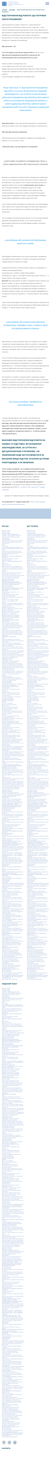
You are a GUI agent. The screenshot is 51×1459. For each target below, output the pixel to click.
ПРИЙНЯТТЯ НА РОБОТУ (7, 833)
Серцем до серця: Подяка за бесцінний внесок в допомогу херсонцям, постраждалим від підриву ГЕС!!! (13, 886)
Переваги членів (6, 777)
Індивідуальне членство (7, 658)
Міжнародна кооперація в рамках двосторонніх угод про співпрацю (10, 707)
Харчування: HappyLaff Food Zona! (10, 951)
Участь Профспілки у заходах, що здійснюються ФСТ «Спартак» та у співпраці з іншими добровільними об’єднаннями (12, 941)
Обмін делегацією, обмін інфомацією (10, 741)
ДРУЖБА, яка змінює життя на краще (10, 615)
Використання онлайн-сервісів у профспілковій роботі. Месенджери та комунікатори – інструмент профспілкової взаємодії (13, 577)
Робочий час (5, 882)
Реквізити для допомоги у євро (9, 873)
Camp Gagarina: (5, 538)
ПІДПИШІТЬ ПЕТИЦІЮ (7, 791)
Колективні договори (7, 681)
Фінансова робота (6, 948)
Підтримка (12, 9)
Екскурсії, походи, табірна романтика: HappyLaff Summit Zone (10, 618)
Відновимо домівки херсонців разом (10, 581)
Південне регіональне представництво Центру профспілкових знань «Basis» (13, 779)
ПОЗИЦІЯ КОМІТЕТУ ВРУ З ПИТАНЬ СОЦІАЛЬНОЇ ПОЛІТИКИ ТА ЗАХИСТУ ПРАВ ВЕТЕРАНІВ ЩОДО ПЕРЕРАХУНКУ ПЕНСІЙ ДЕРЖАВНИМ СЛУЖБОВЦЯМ (12, 806)
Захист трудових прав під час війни (10, 624)
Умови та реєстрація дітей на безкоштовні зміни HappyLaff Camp (12, 937)
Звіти (3, 638)
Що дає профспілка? (6, 970)
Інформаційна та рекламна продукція (10, 661)
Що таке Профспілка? (7, 971)
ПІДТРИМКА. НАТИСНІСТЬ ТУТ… (9, 796)
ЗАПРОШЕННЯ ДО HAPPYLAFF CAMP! (10, 620)
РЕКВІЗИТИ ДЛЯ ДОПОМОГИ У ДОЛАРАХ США (12, 872)
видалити (4, 571)
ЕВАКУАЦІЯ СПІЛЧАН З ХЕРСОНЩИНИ (10, 616)
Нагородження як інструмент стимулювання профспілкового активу (12, 719)
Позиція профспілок (6, 810)
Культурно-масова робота (8, 699)
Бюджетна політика (6, 560)
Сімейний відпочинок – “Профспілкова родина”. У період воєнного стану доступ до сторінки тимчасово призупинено (12, 892)
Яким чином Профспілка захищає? (10, 974)
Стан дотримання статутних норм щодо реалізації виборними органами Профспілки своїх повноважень (12, 917)
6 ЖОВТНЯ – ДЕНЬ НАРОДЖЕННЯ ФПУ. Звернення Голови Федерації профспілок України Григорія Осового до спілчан (11, 536)
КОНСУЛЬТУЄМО (6, 687)
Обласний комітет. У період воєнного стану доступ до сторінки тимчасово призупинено (12, 739)
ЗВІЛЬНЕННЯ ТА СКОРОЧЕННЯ (9, 636)
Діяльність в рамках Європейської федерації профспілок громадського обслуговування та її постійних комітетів (13, 605)
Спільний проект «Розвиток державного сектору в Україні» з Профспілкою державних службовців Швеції (12, 912)
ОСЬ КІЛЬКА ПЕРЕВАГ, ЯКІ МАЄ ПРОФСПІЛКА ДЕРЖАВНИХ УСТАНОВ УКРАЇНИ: (12, 766)
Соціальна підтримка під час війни (10, 895)
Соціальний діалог (6, 896)
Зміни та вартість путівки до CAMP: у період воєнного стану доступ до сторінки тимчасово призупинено (12, 648)
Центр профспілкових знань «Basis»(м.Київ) (12, 957)
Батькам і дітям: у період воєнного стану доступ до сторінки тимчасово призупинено (12, 551)
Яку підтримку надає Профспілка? (9, 979)
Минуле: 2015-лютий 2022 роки (9, 704)
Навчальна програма (7, 713)
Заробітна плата (6, 621)
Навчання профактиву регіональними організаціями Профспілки (11, 716)
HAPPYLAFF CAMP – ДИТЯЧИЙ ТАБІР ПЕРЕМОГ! (12, 541)
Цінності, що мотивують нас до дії (10, 958)
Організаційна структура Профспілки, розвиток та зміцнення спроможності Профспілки (13, 752)
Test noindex (5, 546)
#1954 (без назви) (6, 533)
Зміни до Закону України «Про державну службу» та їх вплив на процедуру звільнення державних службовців (12, 644)
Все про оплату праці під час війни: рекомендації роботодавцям (10, 595)
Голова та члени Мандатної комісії (10, 599)
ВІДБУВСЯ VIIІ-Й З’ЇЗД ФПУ (8, 580)
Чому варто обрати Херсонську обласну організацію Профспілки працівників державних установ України (11, 967)
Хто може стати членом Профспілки (10, 952)
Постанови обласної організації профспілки (12, 814)
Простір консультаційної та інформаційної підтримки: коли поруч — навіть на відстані (12, 853)
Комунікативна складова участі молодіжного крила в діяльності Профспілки (12, 684)
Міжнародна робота (6, 709)
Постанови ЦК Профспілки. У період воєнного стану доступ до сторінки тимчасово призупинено (12, 817)
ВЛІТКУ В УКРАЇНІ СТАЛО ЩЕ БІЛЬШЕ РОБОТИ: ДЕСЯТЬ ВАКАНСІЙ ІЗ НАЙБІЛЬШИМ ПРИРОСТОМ (12, 589)
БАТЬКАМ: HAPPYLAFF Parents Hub (10, 553)
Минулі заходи (5, 705)
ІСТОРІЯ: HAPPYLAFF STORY (8, 670)
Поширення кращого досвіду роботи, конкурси (13, 819)
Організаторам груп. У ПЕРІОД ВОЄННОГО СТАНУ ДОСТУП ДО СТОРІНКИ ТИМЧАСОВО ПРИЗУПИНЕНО (12, 749)
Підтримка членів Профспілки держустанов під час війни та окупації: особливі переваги (13, 794)
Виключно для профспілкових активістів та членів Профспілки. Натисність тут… (12, 573)
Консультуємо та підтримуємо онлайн (11, 689)
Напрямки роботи (6, 726)
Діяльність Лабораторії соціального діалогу (12, 608)
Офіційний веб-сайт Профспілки (9, 768)
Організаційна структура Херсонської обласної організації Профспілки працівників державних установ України (13, 756)
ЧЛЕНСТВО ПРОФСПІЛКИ (7, 964)
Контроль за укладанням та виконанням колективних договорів (11, 697)
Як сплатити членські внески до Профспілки (12, 973)
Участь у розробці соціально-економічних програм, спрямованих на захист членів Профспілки (12, 945)
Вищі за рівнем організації (8, 579)
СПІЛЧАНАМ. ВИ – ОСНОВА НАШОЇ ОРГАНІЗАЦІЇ (13, 909)
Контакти (4, 690)
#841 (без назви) (6, 532)
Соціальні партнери (6, 902)
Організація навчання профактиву (10, 758)
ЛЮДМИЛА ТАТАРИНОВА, (8, 700)
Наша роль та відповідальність (9, 731)
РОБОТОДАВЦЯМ (6, 881)
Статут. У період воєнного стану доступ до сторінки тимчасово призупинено (12, 922)
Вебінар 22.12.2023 (6, 565)
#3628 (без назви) (6, 530)
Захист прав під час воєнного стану (10, 622)
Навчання (4, 714)
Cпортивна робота (6, 539)
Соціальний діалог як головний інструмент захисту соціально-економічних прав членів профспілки (12, 899)
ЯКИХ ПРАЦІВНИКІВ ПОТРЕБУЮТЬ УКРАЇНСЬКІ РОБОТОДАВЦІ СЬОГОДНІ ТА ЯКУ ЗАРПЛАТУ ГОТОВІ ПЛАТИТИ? (12, 977)
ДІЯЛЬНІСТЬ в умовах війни (8, 607)
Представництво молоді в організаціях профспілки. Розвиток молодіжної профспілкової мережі (11, 826)
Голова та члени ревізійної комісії (10, 601)
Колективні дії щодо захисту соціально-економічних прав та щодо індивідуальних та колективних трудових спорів (12, 679)
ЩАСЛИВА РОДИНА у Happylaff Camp (10, 969)
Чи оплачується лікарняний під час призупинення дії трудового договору (11, 960)
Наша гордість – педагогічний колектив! (11, 730)
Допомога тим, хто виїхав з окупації (10, 612)
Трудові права (5, 927)
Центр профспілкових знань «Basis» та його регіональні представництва (12, 955)
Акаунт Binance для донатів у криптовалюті (12, 547)
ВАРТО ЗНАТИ (5, 563)
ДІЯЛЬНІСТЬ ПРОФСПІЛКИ (8, 610)
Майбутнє (4, 702)
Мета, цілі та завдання (7, 703)
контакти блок (5, 691)
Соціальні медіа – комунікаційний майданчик (12, 901)
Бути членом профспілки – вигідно (10, 558)
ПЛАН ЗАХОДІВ (5, 797)
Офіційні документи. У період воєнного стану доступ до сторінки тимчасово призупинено (12, 770)
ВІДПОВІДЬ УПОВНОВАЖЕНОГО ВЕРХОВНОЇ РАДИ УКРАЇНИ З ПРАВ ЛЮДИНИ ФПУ (12, 583)
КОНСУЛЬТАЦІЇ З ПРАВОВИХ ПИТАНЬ (10, 686)
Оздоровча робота (6, 745)
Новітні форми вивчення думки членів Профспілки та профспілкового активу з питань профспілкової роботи (11, 736)
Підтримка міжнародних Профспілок (10, 792)
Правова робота (6, 820)
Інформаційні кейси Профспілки (9, 662)
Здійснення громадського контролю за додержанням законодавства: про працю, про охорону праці (12, 641)
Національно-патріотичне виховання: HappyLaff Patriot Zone (11, 728)
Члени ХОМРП (5, 962)
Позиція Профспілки (6, 809)
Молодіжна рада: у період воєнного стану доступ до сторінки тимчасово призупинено (12, 711)
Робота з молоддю (6, 877)
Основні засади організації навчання (10, 764)
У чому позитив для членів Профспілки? (11, 928)
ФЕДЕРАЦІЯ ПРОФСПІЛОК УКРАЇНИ (10, 947)
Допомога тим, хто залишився (9, 613)
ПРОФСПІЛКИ (5, 865)
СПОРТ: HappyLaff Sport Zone (8, 914)
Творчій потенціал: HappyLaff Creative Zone (12, 924)
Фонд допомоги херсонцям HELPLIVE (10, 950)
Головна (4, 9)
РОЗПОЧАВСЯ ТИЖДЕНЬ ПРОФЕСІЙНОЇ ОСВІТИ (13, 883)
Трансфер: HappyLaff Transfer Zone (10, 925)
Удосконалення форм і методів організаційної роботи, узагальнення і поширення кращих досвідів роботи (13, 931)
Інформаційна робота (7, 659)
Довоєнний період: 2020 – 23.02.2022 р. (11, 611)
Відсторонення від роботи (8, 587)
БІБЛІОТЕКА (4, 555)
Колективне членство (7, 676)
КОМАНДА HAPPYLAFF (7, 682)
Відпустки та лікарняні (7, 585)
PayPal (3, 544)
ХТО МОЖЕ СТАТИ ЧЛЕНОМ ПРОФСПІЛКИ (11, 953)
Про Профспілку (5, 834)
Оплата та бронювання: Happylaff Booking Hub (13, 746)
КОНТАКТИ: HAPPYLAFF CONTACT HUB (10, 693)
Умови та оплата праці (7, 936)
